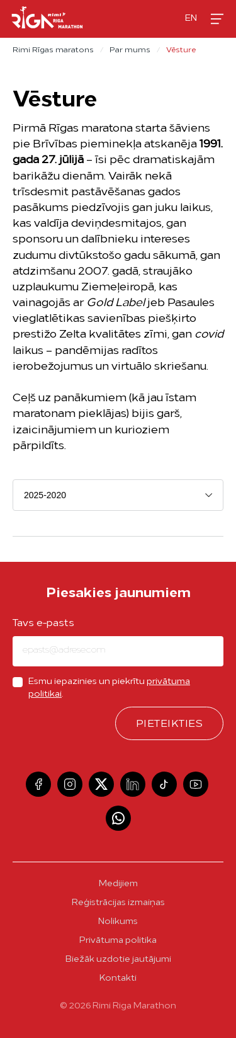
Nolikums (118, 922)
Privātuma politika (118, 940)
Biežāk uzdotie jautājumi (118, 959)
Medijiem (118, 884)
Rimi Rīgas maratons (53, 50)
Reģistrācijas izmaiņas (118, 903)
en (191, 18)
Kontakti (118, 978)
